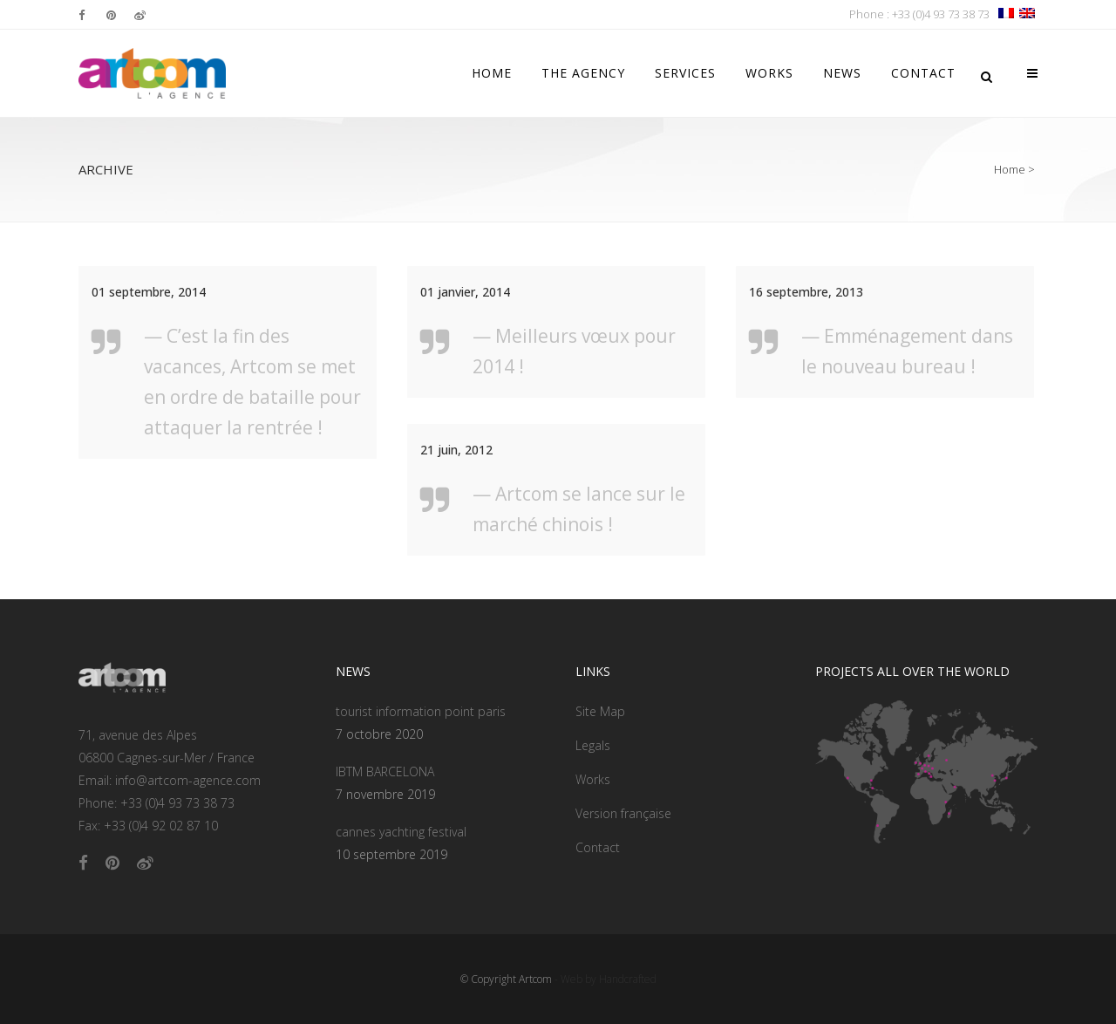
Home (1009, 169)
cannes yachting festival (401, 831)
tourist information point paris (421, 711)
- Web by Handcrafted (604, 979)
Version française (623, 813)
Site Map (600, 711)
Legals (592, 745)
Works (592, 779)
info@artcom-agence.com (188, 780)
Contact (597, 847)
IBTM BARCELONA (385, 771)
